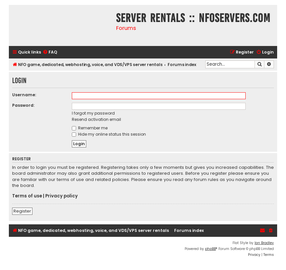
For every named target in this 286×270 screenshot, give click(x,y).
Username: (24, 95)
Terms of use (27, 196)
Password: (23, 105)
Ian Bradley (264, 242)
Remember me (90, 128)
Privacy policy (61, 196)
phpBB (210, 248)
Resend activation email (96, 119)
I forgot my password (93, 113)
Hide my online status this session (109, 134)
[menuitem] (50, 52)
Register (22, 211)
